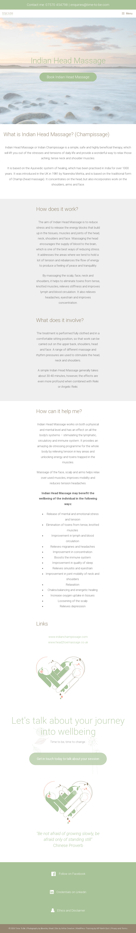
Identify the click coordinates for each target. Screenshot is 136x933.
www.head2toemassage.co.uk (68, 642)
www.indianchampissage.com (68, 637)
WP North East (103, 928)
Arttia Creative (67, 928)
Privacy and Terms (119, 928)
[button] (68, 77)
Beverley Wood (47, 928)
